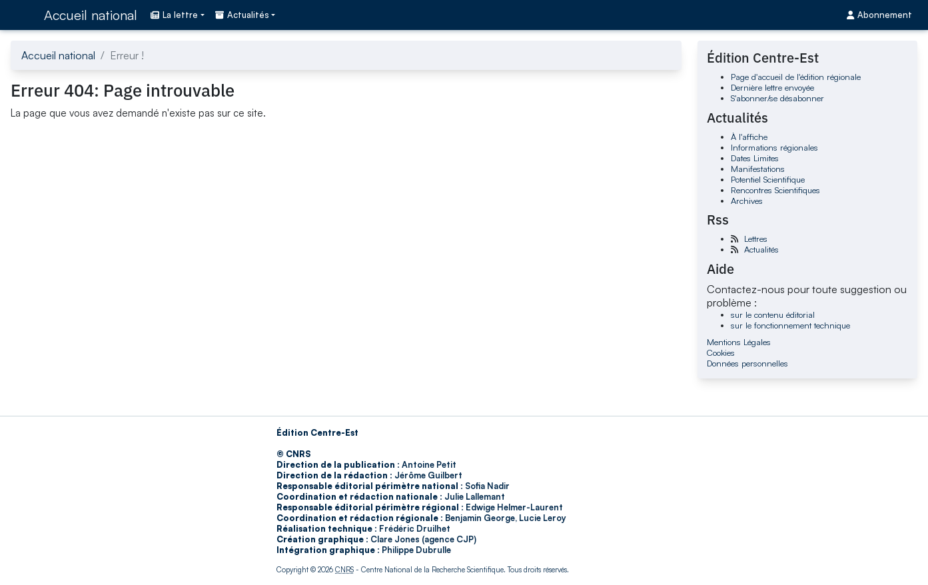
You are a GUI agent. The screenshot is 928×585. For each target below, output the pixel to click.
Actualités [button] (242, 14)
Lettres (755, 238)
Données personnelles (747, 363)
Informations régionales (774, 147)
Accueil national (90, 15)
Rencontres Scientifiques (775, 190)
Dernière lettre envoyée (772, 87)
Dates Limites (755, 158)
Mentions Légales (739, 341)
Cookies (721, 352)
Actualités (761, 249)
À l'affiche (749, 136)
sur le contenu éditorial (773, 314)
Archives (747, 200)
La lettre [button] (174, 14)
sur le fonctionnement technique (790, 325)
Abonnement (879, 14)
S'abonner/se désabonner (777, 98)
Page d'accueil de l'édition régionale (796, 76)
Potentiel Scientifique (768, 179)
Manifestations (758, 168)
